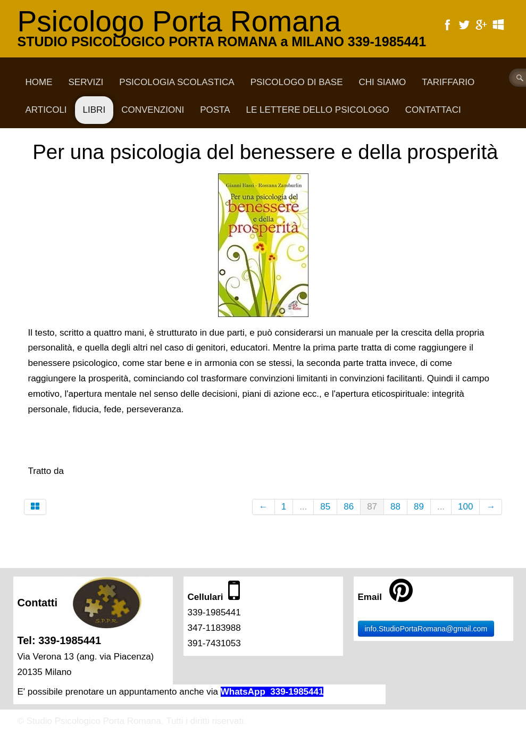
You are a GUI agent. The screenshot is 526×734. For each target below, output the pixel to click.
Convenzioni (152, 110)
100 (465, 507)
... (303, 507)
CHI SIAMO (382, 82)
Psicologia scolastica (176, 82)
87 (372, 507)
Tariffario (448, 82)
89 (419, 507)
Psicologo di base (297, 82)
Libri (94, 110)
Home (39, 82)
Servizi (86, 82)
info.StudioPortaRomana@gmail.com (426, 628)
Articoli (46, 110)
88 (395, 507)
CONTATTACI (433, 110)
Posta (215, 110)
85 (325, 507)
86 (349, 507)
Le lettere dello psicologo (317, 110)
